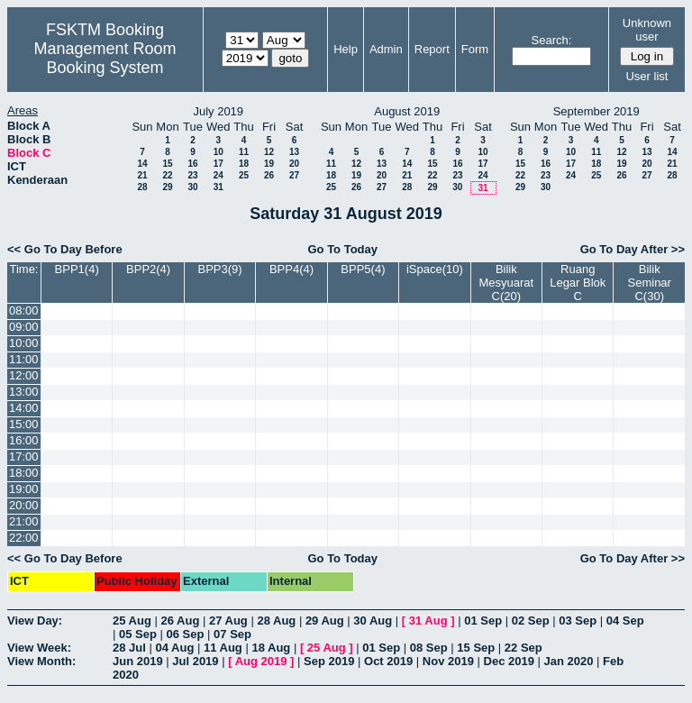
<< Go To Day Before (65, 249)
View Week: (39, 647)
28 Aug (276, 620)
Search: (552, 40)
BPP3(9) (219, 269)
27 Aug (228, 620)
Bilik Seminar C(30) (649, 282)
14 (142, 164)
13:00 (24, 391)
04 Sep (625, 620)
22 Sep (523, 647)
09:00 (24, 326)
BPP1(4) (77, 269)
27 (294, 175)
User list (646, 76)
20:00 (24, 505)
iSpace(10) (434, 269)
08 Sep (429, 647)
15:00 (24, 424)
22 (167, 175)
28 (142, 187)
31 (218, 187)
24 (218, 175)
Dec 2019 (509, 661)
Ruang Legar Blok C (578, 282)
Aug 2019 (261, 661)
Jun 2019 (138, 661)
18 (244, 164)
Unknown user (647, 29)
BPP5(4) (363, 269)
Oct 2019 (388, 661)
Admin (386, 49)
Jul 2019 (195, 661)
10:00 (24, 343)
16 (192, 164)
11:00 (24, 359)
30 (192, 187)
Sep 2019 (329, 661)
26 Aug (179, 620)
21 (142, 175)
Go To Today (342, 249)
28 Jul (129, 647)
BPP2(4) (148, 269)
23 (192, 175)
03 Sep (577, 620)
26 (269, 175)
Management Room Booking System (104, 58)
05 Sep (138, 634)
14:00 (24, 408)
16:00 (24, 440)
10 (218, 152)
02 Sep (531, 620)
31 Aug (428, 620)
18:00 (24, 472)
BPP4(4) (291, 269)
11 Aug (223, 647)
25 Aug (132, 620)
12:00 (24, 375)
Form (474, 49)
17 (218, 164)
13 (294, 152)
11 (244, 152)
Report (432, 49)
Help (345, 49)
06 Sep (186, 634)
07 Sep (232, 634)
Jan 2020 (569, 661)
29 (167, 187)
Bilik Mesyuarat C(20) (505, 282)
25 (244, 175)
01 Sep (483, 620)
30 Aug (372, 620)
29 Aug (324, 620)
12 (269, 152)
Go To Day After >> (632, 249)
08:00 (24, 310)
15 (167, 164)
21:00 (24, 521)
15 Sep (476, 647)
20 (294, 164)
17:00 (24, 456)
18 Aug (270, 647)
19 (269, 164)
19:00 (24, 489)
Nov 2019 (448, 661)
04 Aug (174, 647)
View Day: (34, 620)
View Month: (41, 661)
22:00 (24, 537)
